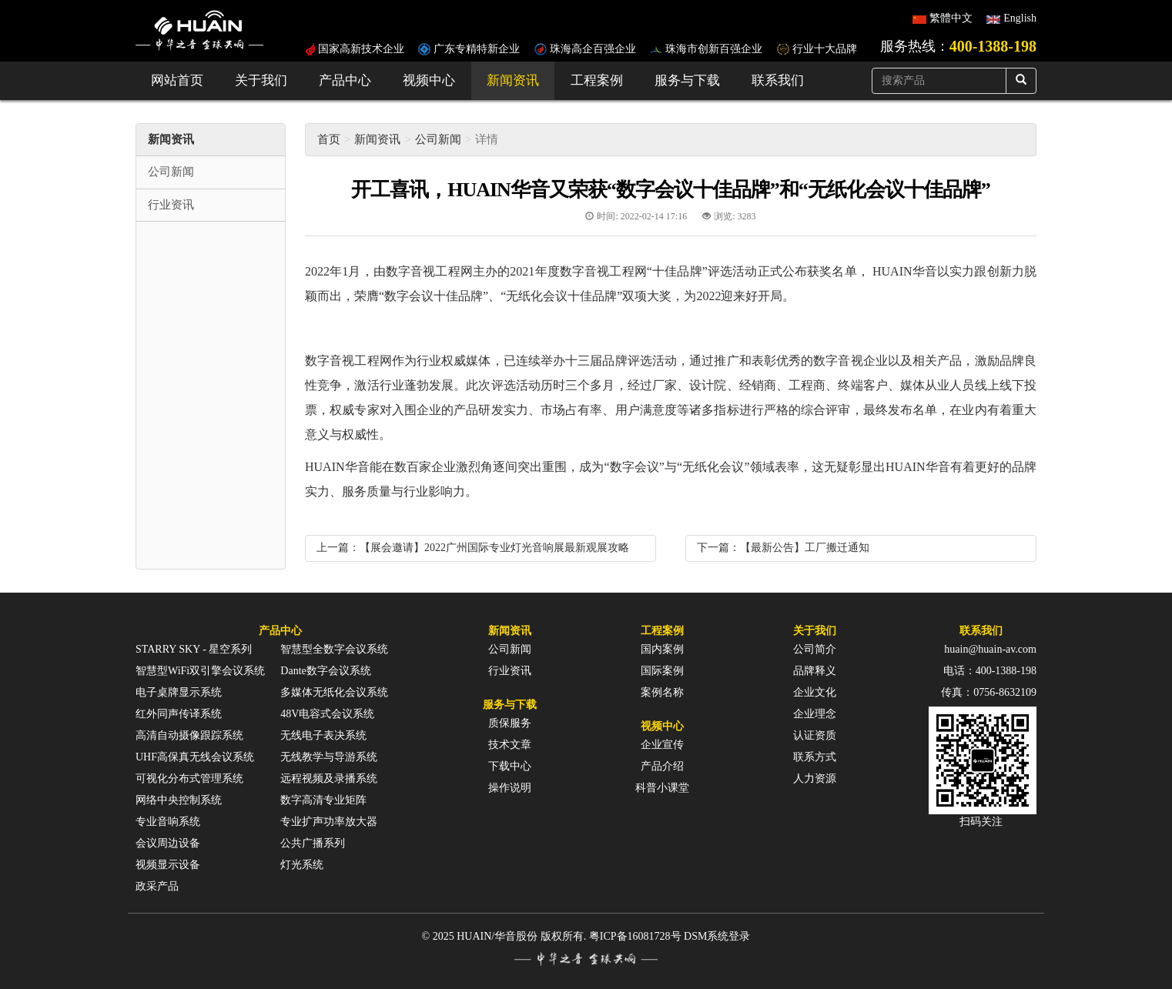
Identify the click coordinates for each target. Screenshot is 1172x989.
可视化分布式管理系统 (189, 778)
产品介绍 (662, 766)
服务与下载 (687, 80)
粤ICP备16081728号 (635, 936)
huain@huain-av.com (990, 649)
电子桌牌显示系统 (179, 692)
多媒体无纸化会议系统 (334, 692)
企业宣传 (662, 744)
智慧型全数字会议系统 (334, 649)
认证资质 (814, 735)
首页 (328, 139)
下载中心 (509, 766)
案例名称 (662, 692)
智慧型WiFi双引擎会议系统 (200, 671)
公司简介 (814, 649)
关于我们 (261, 80)
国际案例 (662, 671)
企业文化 (814, 692)
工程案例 (597, 80)
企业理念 (814, 714)
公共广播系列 (312, 843)
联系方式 (814, 757)
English (1019, 18)
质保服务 (509, 723)
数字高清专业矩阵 (323, 800)
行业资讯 (509, 671)
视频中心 (429, 80)
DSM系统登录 (717, 936)
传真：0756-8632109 (988, 692)
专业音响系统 (168, 821)
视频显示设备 (168, 864)
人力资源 (814, 778)
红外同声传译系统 (179, 714)
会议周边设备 (168, 843)
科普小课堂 (662, 788)
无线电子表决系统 (323, 735)
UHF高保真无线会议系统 (195, 757)
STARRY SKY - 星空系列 (194, 649)
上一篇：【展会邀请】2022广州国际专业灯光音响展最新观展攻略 (472, 547)
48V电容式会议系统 (327, 714)
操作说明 (509, 788)
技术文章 (509, 744)
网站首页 (177, 80)
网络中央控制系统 (179, 800)
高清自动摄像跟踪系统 (189, 735)
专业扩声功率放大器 (328, 821)
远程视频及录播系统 (328, 778)
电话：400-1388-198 (989, 671)
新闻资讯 (513, 80)
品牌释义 (814, 671)
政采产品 (157, 886)
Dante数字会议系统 (325, 671)
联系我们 (778, 80)
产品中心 (345, 80)
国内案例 (662, 649)
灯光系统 (301, 864)
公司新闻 (438, 139)
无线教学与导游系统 (328, 757)
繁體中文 (951, 18)
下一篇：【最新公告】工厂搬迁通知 (783, 547)
